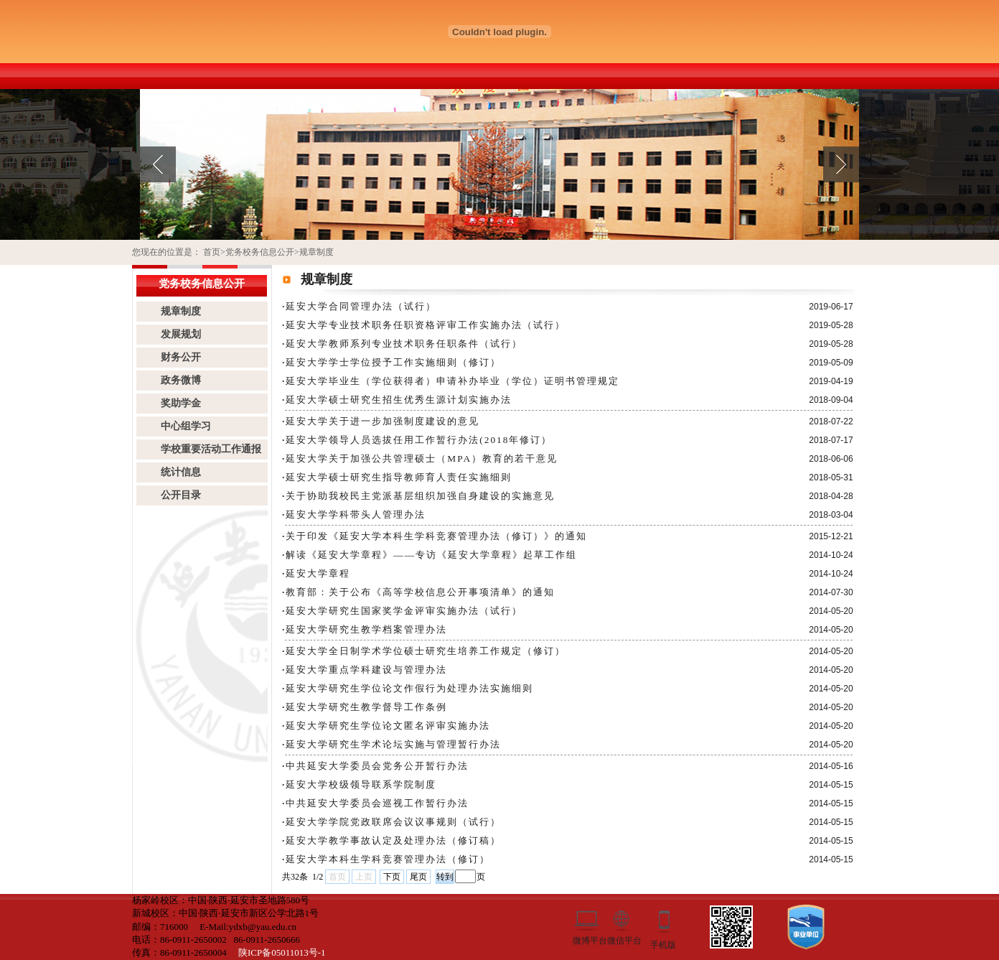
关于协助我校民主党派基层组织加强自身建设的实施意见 (420, 495)
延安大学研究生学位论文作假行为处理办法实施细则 (409, 688)
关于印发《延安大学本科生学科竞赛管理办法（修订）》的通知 (436, 536)
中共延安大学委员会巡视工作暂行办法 (377, 803)
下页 (391, 877)
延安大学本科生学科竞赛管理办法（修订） (388, 859)
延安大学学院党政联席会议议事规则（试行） (393, 821)
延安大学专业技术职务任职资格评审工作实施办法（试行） (426, 325)
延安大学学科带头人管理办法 (356, 514)
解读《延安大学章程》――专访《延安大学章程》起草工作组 (431, 554)
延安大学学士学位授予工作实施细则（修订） (393, 362)
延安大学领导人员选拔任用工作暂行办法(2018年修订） (419, 439)
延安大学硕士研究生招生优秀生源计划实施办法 (399, 399)
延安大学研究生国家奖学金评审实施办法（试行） (404, 610)
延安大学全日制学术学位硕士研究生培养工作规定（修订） (426, 651)
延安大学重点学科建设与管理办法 (366, 669)
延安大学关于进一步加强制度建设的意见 (382, 421)
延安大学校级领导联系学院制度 (361, 784)
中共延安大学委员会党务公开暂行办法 (377, 765)
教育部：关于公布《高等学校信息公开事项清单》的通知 (420, 592)
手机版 (663, 944)
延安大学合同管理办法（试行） (361, 306)
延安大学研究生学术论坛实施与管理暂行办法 (393, 744)
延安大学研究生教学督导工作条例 (366, 707)
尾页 (418, 877)
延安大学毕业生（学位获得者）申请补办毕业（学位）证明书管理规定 (452, 381)
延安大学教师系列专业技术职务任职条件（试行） (404, 343)
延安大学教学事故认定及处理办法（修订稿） (393, 840)
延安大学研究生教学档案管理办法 (366, 629)
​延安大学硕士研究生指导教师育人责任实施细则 (399, 477)
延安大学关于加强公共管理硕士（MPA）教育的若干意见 (422, 458)
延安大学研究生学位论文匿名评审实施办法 (388, 725)
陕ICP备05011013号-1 (282, 952)
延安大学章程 (318, 573)
